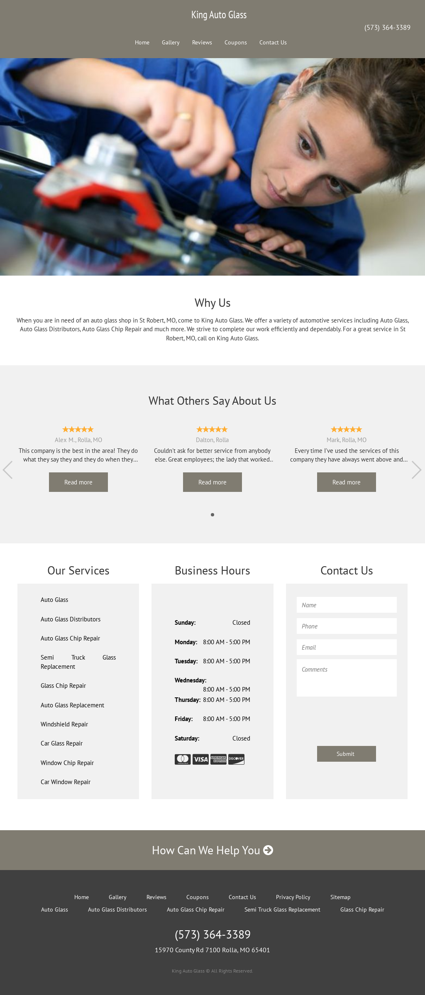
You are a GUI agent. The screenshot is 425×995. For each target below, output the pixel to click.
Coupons (236, 42)
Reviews (202, 42)
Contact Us (273, 42)
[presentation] (360, 717)
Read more (78, 482)
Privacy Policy (293, 897)
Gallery (171, 42)
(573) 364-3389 (387, 27)
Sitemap (340, 897)
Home (142, 42)
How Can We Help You (212, 850)
